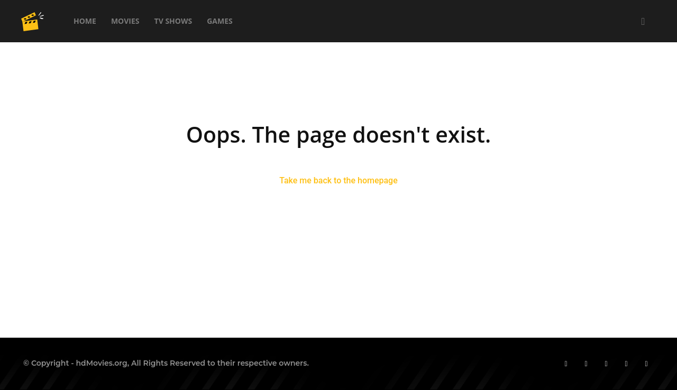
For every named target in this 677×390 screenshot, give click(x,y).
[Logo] (32, 21)
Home (85, 21)
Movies (125, 21)
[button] (643, 22)
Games (220, 21)
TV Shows (173, 21)
